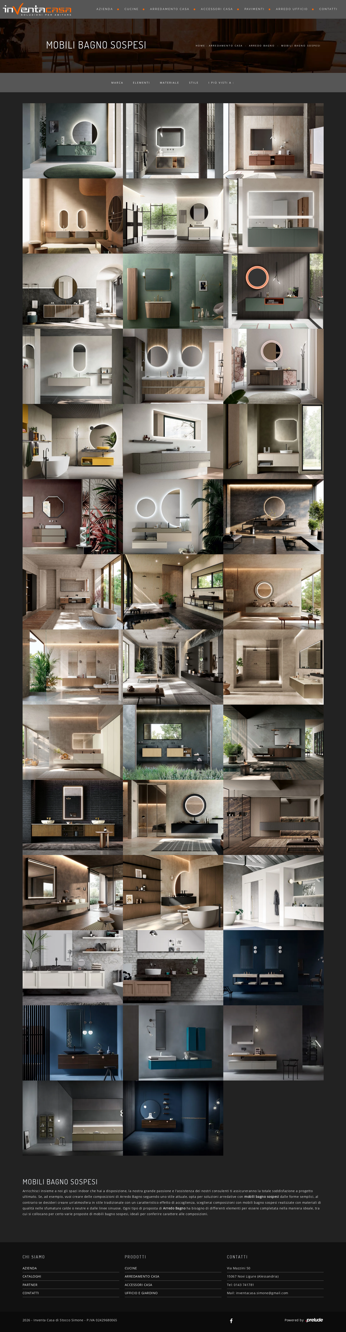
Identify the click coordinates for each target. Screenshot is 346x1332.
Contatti (328, 9)
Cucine (132, 9)
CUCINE (131, 1268)
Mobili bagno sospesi (301, 45)
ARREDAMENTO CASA (142, 1276)
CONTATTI (31, 1293)
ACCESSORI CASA (138, 1285)
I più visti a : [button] (221, 82)
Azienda (104, 9)
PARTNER (30, 1285)
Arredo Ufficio (292, 9)
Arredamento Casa (170, 9)
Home (200, 45)
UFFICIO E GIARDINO (141, 1293)
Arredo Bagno (262, 45)
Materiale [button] (169, 82)
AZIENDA (30, 1268)
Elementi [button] (141, 82)
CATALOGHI (32, 1276)
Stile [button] (194, 82)
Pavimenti (255, 9)
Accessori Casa (217, 9)
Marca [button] (117, 82)
